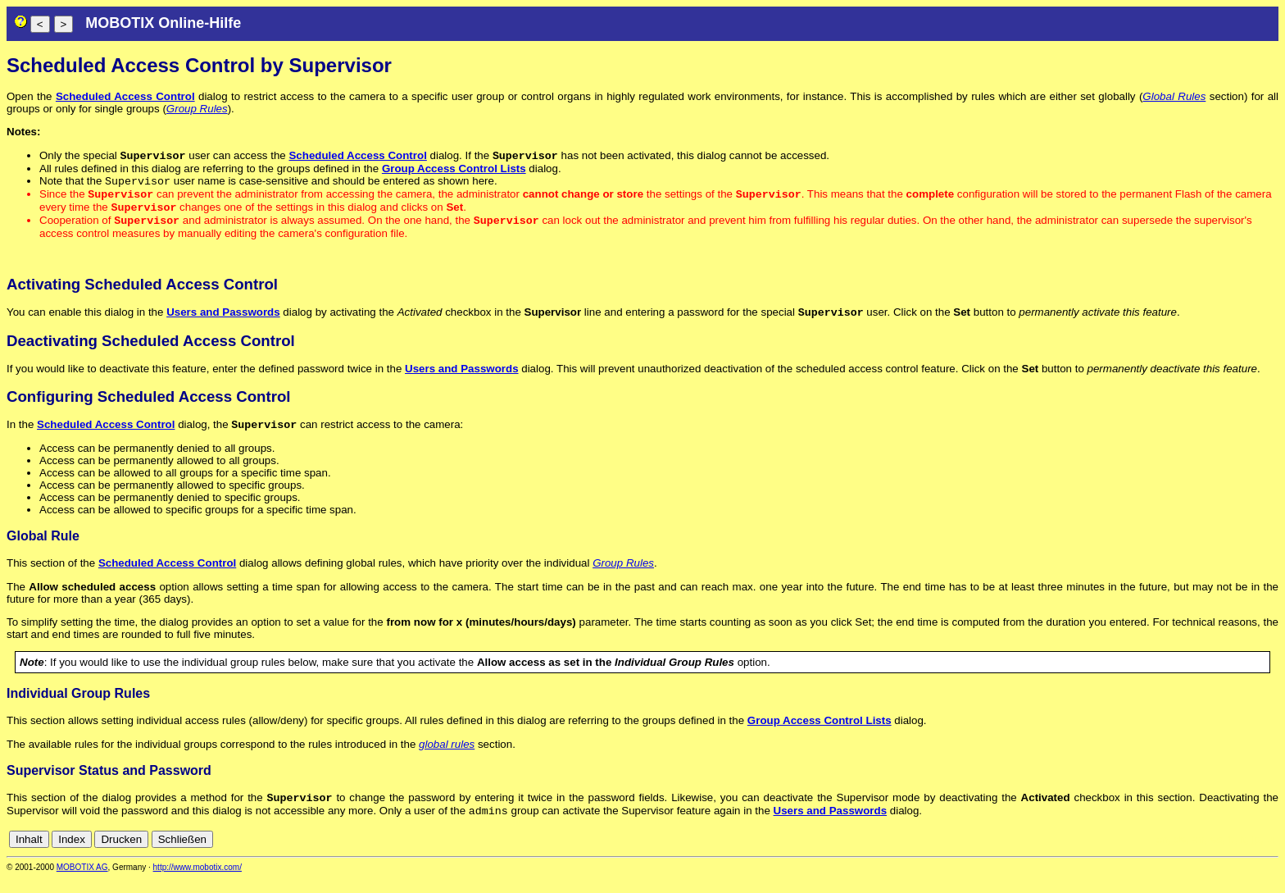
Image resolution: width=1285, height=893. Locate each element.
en (1198, 854)
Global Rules (1174, 96)
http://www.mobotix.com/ (197, 881)
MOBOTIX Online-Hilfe (163, 23)
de (1180, 854)
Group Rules (197, 109)
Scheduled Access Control (125, 96)
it (1243, 854)
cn (1162, 854)
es (1216, 854)
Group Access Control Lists (454, 170)
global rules (446, 755)
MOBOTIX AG (82, 881)
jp (1255, 854)
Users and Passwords (223, 322)
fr (1230, 854)
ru (1271, 854)
